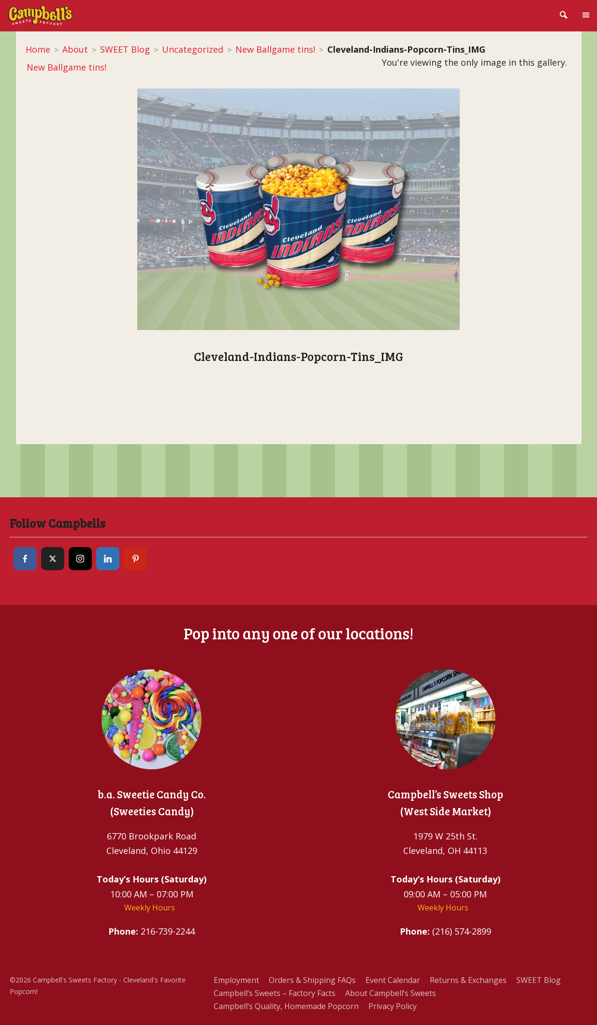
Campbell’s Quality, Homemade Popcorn (286, 1006)
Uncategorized (192, 49)
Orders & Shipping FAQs (312, 980)
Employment (236, 980)
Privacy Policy (392, 1006)
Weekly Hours (149, 907)
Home (38, 49)
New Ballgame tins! (275, 49)
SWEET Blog (125, 49)
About (75, 49)
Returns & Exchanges (468, 980)
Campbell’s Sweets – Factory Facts (274, 993)
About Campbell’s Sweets (390, 993)
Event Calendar (392, 980)
